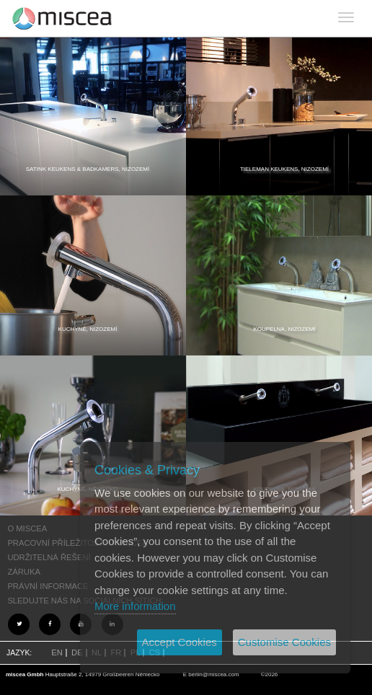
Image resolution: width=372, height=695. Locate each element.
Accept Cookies (179, 642)
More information (135, 606)
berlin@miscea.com (213, 674)
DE (77, 652)
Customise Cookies (284, 642)
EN (57, 652)
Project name (62, 18)
